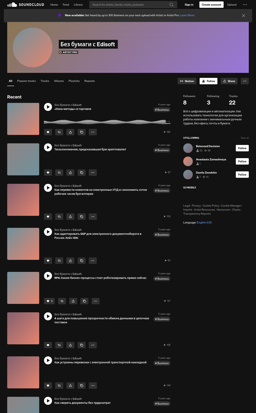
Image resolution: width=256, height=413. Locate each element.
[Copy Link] (82, 132)
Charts (236, 209)
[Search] (133, 4)
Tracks (45, 81)
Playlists (74, 81)
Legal (186, 205)
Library (78, 4)
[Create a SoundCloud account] (211, 4)
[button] (245, 4)
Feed (66, 4)
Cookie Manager (231, 205)
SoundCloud (25, 4)
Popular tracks (26, 81)
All (10, 81)
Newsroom (223, 209)
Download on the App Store (195, 196)
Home (54, 4)
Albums (59, 81)
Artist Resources (204, 209)
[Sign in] (189, 4)
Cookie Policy (211, 205)
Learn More (187, 15)
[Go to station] (187, 81)
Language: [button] (197, 222)
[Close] (243, 15)
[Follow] (208, 81)
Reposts (89, 81)
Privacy (196, 205)
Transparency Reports (197, 213)
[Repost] (59, 132)
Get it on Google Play (222, 196)
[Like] (48, 132)
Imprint (187, 209)
